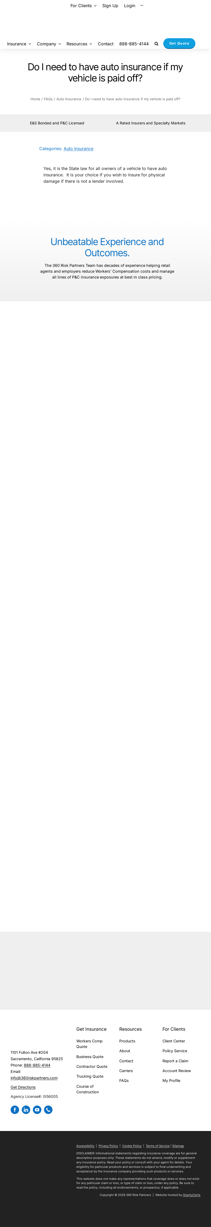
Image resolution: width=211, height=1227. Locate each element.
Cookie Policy (132, 1146)
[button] (156, 43)
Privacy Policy (108, 1146)
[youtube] (37, 1110)
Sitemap (178, 1146)
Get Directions (23, 1087)
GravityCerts (191, 1195)
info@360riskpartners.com (34, 1078)
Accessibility (85, 1146)
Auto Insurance (78, 148)
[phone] (48, 1110)
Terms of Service (158, 1146)
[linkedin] (26, 1110)
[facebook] (15, 1110)
